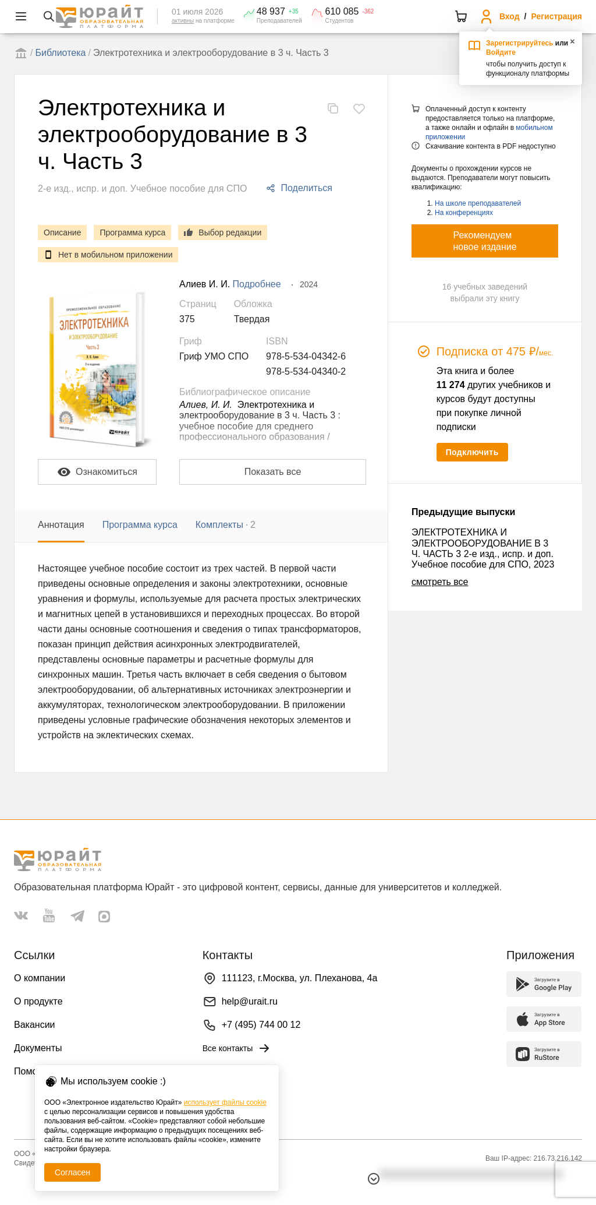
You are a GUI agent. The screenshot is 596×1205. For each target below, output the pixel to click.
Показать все (272, 472)
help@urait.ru (250, 1001)
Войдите (501, 52)
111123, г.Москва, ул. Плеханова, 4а (300, 978)
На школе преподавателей (478, 203)
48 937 (271, 11)
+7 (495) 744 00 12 (261, 1025)
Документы (38, 1048)
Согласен (72, 1172)
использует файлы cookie (225, 1102)
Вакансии (34, 1025)
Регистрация (556, 16)
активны (183, 20)
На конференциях (464, 213)
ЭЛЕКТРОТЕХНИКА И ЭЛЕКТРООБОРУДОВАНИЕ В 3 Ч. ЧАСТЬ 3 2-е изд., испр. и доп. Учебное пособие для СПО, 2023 (482, 548)
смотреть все (439, 582)
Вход (509, 16)
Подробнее (257, 284)
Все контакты (237, 1048)
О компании (39, 978)
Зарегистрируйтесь (520, 43)
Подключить (472, 452)
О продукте (38, 1001)
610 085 (342, 11)
